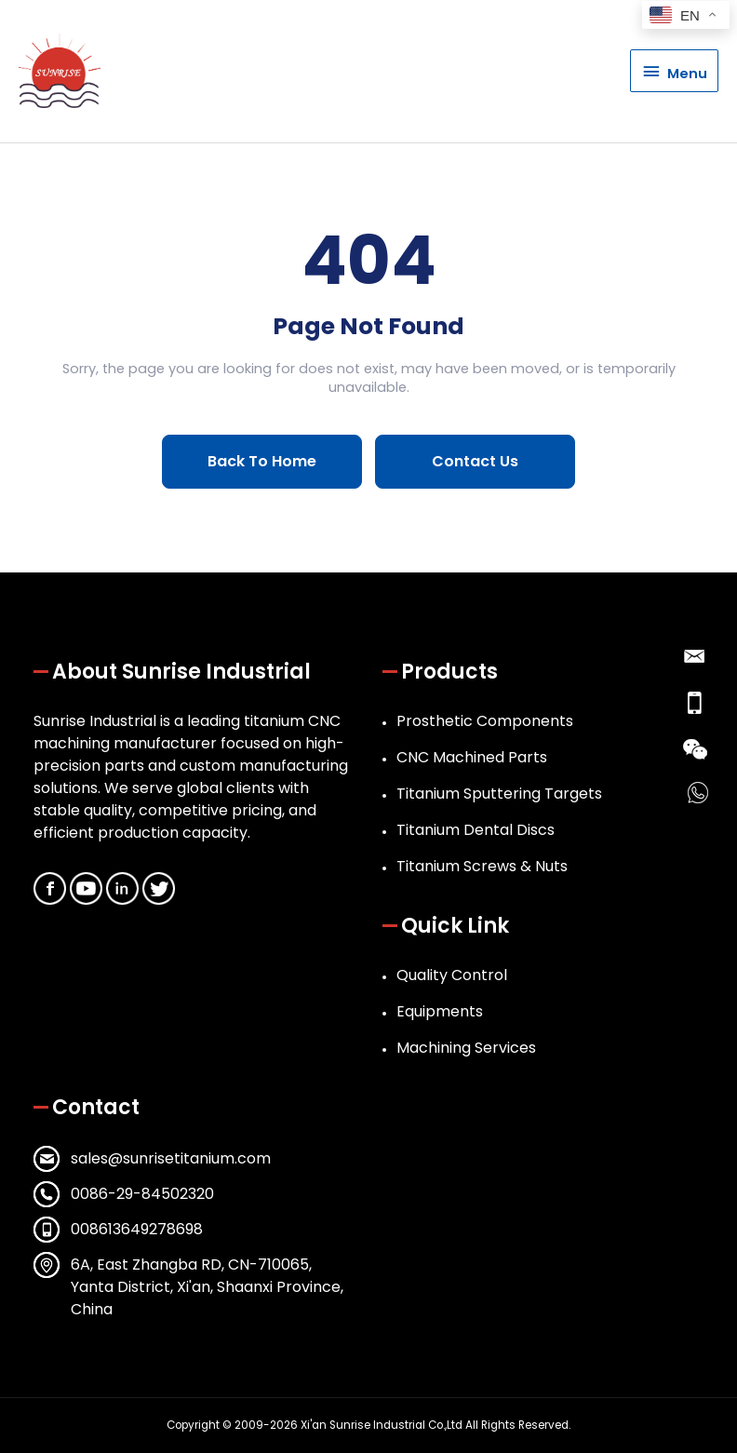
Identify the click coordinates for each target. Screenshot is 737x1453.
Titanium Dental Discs (475, 830)
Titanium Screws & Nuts (482, 866)
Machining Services (466, 1047)
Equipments (439, 1011)
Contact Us (475, 461)
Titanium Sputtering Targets (499, 793)
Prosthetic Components (484, 721)
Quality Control (451, 975)
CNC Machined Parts (471, 757)
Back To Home (262, 461)
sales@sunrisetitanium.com (171, 1158)
